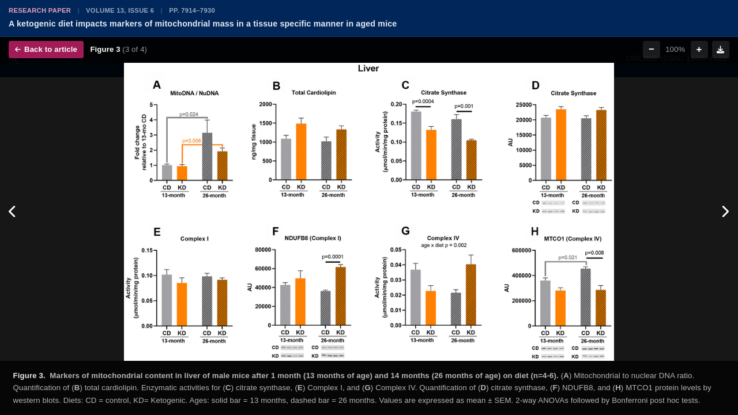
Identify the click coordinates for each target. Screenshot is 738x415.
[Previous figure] (13, 212)
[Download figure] (720, 49)
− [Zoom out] (651, 49)
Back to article (46, 49)
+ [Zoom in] (699, 49)
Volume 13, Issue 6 (120, 10)
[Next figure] (725, 212)
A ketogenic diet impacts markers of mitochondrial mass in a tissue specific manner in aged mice (203, 23)
